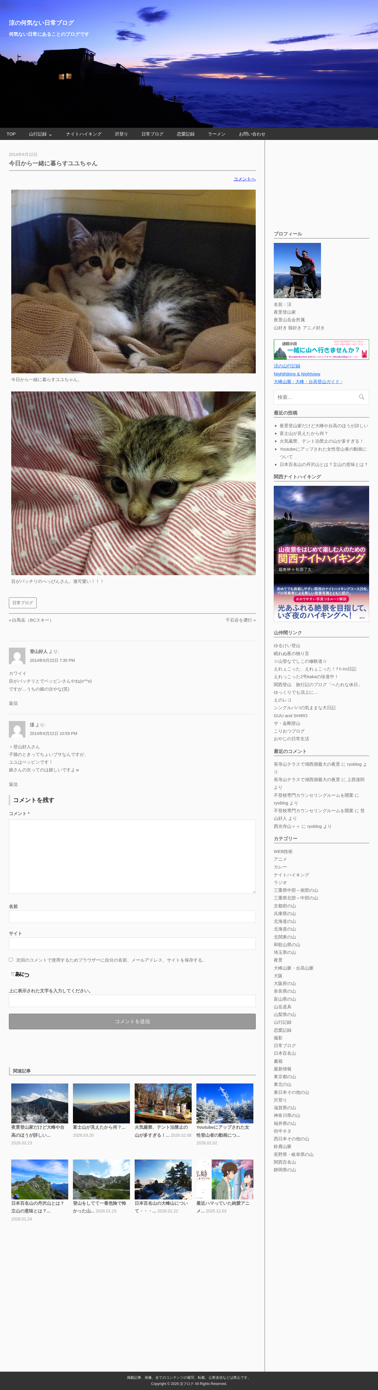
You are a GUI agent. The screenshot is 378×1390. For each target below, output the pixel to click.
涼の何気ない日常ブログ (41, 23)
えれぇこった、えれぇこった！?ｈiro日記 (315, 668)
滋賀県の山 (285, 1107)
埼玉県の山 (285, 952)
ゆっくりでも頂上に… (296, 692)
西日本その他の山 (291, 1138)
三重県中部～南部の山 (296, 890)
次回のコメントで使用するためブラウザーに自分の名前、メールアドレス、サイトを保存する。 (111, 959)
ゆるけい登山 (287, 645)
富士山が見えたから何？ (304, 433)
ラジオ (280, 882)
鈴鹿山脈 (282, 1146)
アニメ (280, 859)
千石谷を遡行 (239, 620)
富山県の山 (285, 999)
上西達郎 (356, 779)
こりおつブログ (289, 730)
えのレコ (282, 699)
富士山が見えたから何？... (99, 1127)
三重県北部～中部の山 (296, 897)
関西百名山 (285, 1162)
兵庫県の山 (285, 913)
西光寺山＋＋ (287, 826)
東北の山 (282, 1084)
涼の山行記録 (287, 365)
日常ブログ (152, 133)
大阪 (278, 975)
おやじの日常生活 (291, 738)
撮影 (278, 1037)
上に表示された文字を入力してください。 (51, 990)
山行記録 (38, 133)
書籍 (278, 1061)
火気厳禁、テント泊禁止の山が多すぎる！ (322, 441)
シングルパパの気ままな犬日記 (305, 707)
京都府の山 (285, 905)
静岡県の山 (285, 1169)
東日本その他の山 (291, 1092)
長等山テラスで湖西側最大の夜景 (307, 764)
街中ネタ (282, 1130)
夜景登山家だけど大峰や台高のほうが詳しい (324, 425)
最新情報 (282, 1068)
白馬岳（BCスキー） (33, 620)
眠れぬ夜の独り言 (291, 653)
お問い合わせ (252, 133)
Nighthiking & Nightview (297, 373)
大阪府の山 (285, 983)
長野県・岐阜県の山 (294, 1154)
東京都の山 (285, 1076)
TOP (11, 133)
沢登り (121, 133)
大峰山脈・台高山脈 (294, 967)
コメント (19, 813)
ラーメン (217, 133)
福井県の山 (285, 1123)
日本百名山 (285, 1053)
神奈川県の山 (287, 1115)
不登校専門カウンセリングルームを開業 (313, 795)
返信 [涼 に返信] (13, 784)
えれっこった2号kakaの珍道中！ (306, 676)
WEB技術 (283, 851)
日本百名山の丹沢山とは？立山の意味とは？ (324, 464)
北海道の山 (285, 921)
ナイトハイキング (84, 133)
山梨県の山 (285, 1014)
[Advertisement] (78, 1047)
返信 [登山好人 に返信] (13, 703)
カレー (280, 866)
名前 (13, 906)
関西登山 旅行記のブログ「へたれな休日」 (318, 684)
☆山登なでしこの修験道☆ (300, 661)
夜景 (278, 959)
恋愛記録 (186, 133)
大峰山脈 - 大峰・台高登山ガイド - (308, 381)
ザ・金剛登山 (287, 723)
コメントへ (245, 178)
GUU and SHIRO (290, 715)
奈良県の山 (285, 991)
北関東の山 (285, 936)
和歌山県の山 (287, 944)
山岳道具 (282, 1006)
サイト (15, 933)
